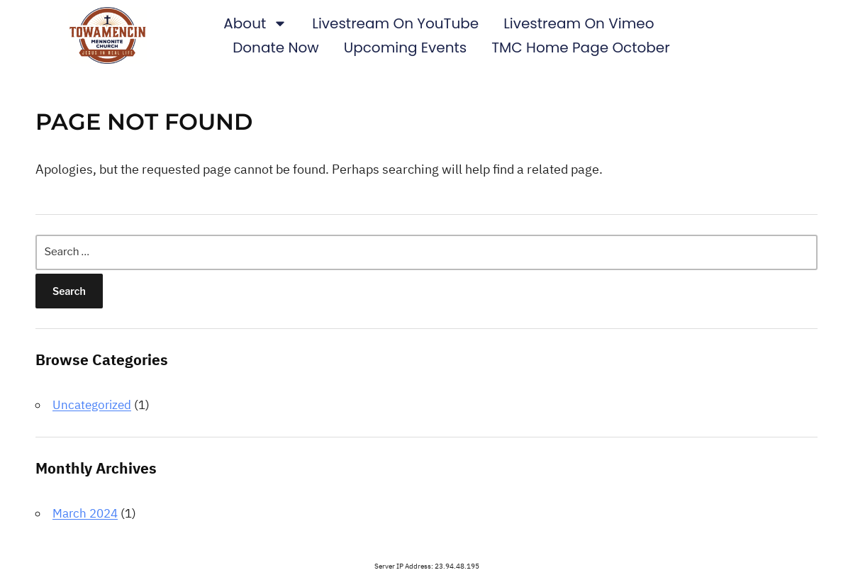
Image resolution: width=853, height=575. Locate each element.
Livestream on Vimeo (578, 23)
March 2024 (85, 513)
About (255, 23)
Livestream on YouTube (395, 23)
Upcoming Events (405, 47)
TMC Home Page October (580, 47)
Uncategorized (91, 405)
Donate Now (276, 47)
